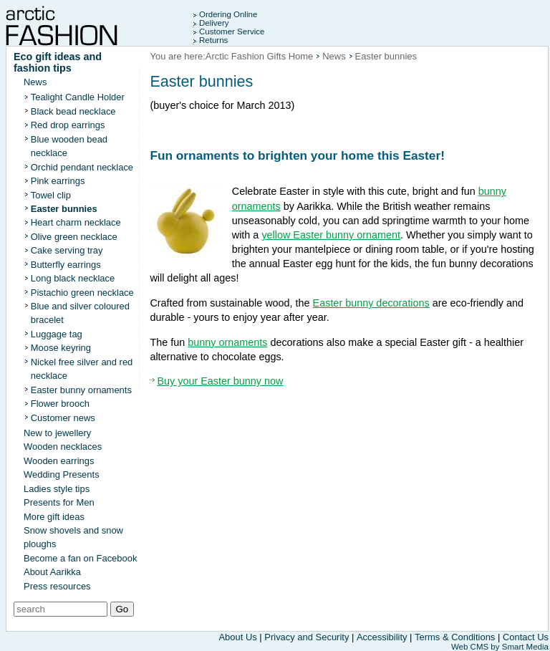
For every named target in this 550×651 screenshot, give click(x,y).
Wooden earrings (59, 460)
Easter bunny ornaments (81, 390)
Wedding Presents (62, 474)
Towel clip (51, 195)
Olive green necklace (74, 236)
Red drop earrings (68, 125)
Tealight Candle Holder (78, 97)
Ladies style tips (57, 488)
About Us (237, 637)
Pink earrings (58, 180)
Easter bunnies (64, 208)
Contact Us (526, 637)
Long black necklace (73, 278)
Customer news (63, 418)
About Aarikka (52, 571)
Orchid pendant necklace (82, 167)
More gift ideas (54, 516)
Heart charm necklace (76, 222)
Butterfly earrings (66, 264)
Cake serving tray (67, 250)
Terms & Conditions (455, 637)
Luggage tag (56, 334)
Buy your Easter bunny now (220, 381)
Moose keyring (61, 347)
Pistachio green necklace (82, 292)
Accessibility (382, 637)
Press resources (57, 586)
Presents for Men (59, 502)
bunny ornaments (227, 342)
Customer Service (232, 31)
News (35, 82)
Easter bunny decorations (371, 303)
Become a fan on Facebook (80, 558)
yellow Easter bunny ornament (330, 235)
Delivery (214, 23)
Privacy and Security (308, 637)
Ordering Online (228, 14)
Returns (213, 40)
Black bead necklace (73, 111)
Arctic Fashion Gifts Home (259, 56)
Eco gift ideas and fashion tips (58, 62)
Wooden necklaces (63, 446)
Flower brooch (60, 403)
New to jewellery (57, 433)
